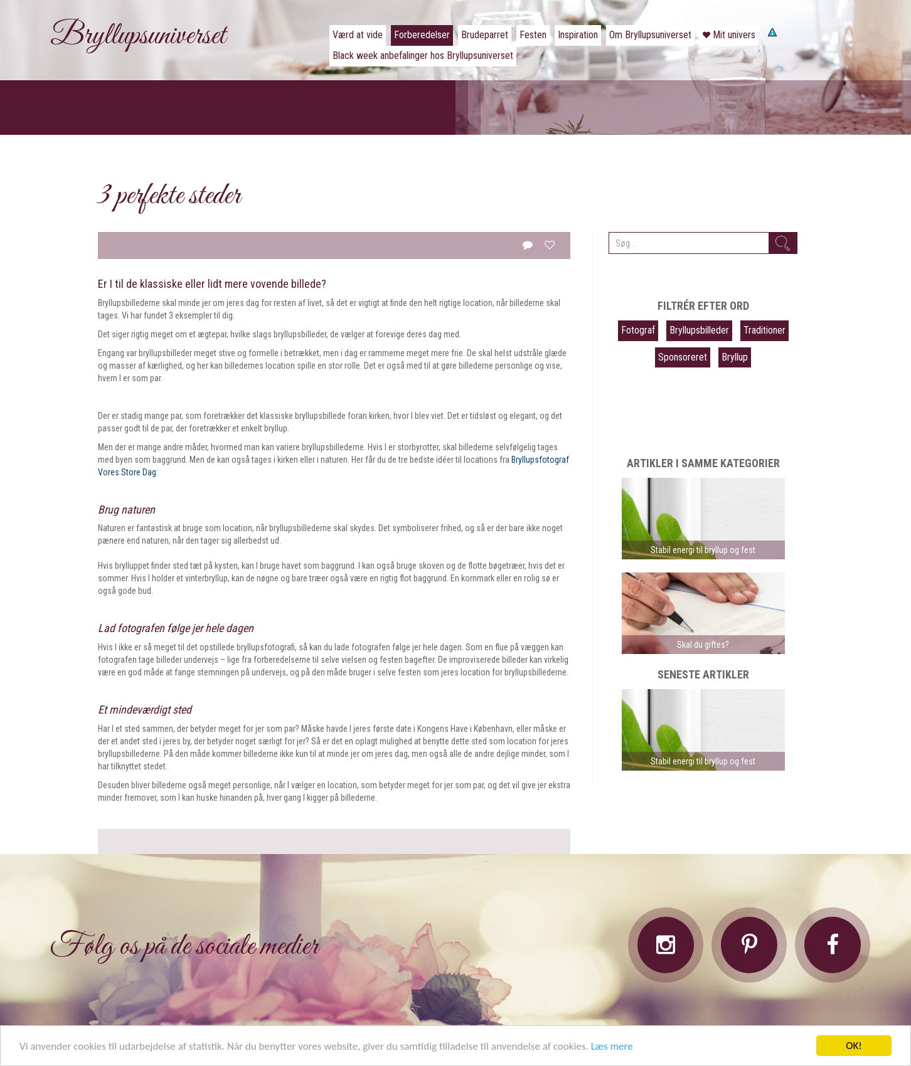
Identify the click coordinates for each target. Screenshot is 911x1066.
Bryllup (735, 357)
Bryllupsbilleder (699, 330)
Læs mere (612, 1046)
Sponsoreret (682, 357)
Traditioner (764, 330)
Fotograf (638, 330)
